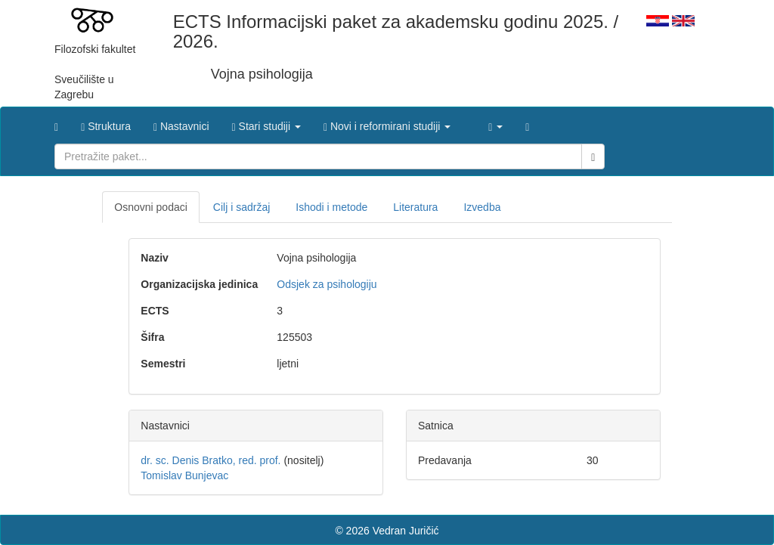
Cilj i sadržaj (241, 207)
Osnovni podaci (150, 207)
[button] (266, 122)
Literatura (415, 207)
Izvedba (481, 207)
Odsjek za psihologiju (326, 284)
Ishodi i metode (331, 207)
